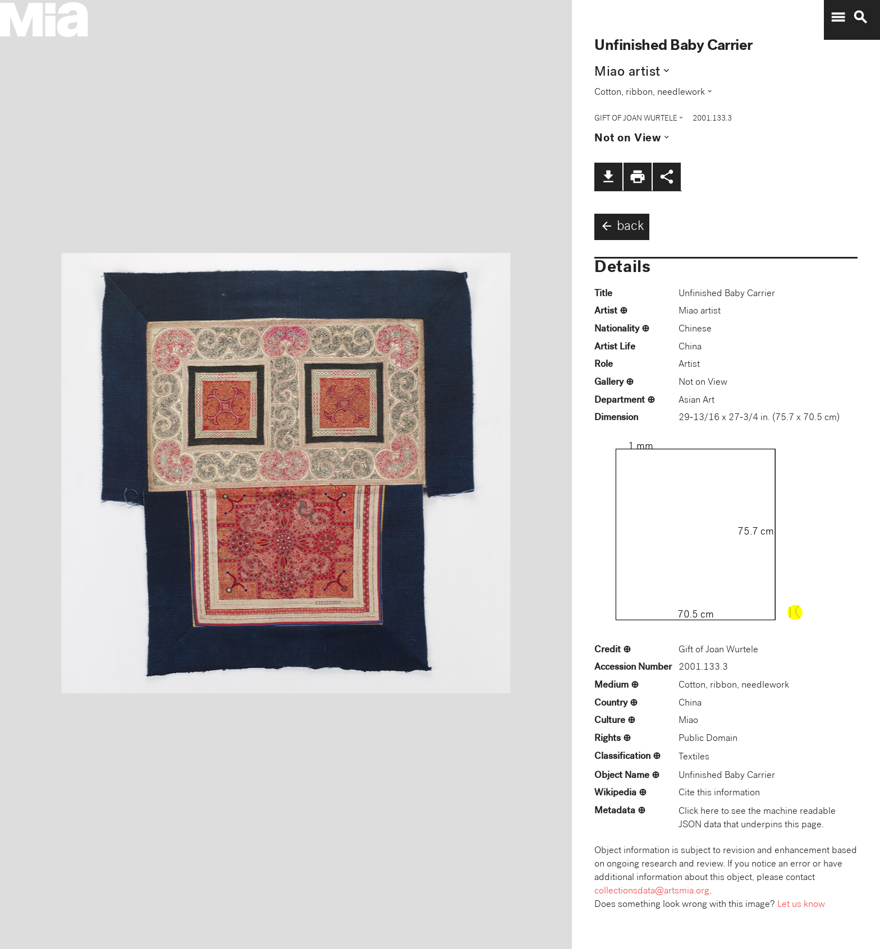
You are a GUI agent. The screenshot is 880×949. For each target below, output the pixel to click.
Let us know (801, 905)
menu (837, 17)
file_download (608, 176)
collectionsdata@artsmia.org (651, 891)
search (860, 17)
